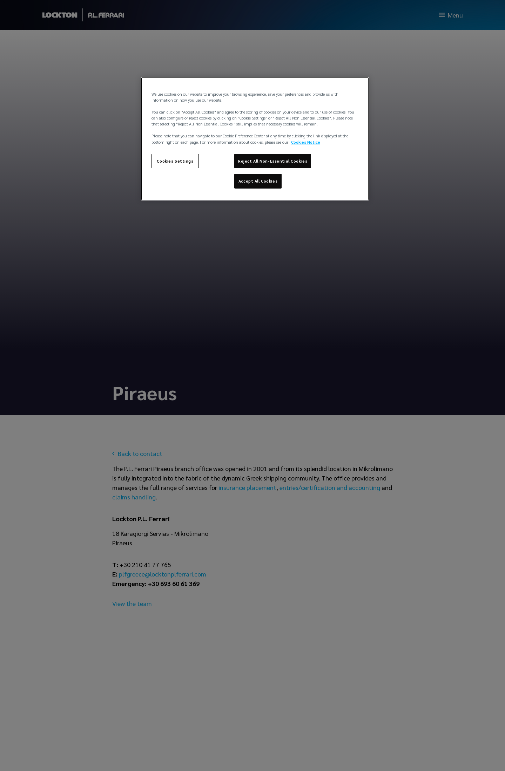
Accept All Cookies (257, 181)
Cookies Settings (175, 161)
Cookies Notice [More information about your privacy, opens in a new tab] (305, 142)
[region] (255, 138)
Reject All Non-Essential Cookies (272, 161)
